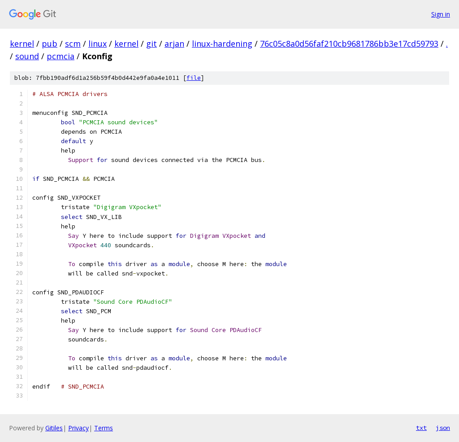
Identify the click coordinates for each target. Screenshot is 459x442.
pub (49, 43)
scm (73, 43)
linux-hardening (222, 43)
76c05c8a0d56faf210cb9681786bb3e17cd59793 (349, 43)
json (443, 428)
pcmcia (60, 56)
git (151, 43)
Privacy (78, 428)
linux (97, 43)
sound (27, 56)
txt (421, 428)
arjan (174, 43)
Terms (103, 428)
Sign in (440, 14)
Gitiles (54, 428)
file (193, 78)
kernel (22, 43)
